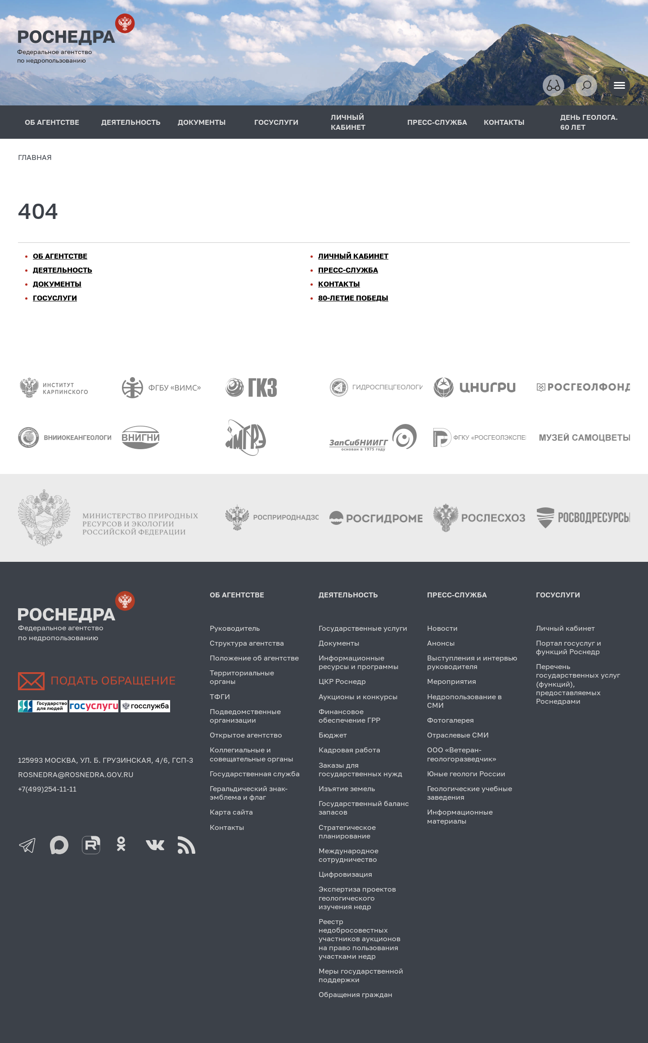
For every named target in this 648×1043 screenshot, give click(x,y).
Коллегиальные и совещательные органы (251, 754)
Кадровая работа (349, 749)
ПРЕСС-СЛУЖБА (437, 122)
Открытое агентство (246, 734)
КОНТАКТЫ (504, 122)
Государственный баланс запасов (364, 807)
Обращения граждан (355, 994)
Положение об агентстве (254, 657)
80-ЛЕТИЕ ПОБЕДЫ (353, 297)
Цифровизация (345, 874)
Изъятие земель (347, 788)
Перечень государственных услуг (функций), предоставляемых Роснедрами (578, 684)
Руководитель (235, 628)
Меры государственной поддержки (361, 975)
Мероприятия (451, 681)
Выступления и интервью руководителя (472, 662)
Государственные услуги (363, 628)
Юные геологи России (466, 773)
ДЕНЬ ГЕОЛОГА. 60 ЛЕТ (589, 122)
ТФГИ (220, 696)
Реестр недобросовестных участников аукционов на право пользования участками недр (359, 939)
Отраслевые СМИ (458, 734)
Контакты (227, 827)
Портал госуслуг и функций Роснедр (568, 647)
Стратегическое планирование (347, 831)
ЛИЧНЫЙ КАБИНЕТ (348, 122)
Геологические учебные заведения (469, 793)
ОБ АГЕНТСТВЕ (52, 122)
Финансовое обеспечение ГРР (349, 715)
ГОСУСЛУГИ (276, 122)
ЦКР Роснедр (342, 681)
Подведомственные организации (245, 715)
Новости (442, 628)
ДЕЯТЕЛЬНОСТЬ (131, 122)
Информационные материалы (460, 816)
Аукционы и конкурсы (358, 696)
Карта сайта (231, 811)
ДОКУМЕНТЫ (202, 122)
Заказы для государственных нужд (360, 769)
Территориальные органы (242, 677)
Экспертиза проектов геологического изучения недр (357, 897)
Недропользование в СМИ (464, 701)
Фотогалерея (450, 719)
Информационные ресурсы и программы (359, 662)
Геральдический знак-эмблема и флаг (249, 793)
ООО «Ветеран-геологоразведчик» (461, 754)
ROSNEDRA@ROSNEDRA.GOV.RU (76, 774)
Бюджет (333, 734)
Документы (339, 642)
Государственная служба (255, 773)
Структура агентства (247, 642)
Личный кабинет (565, 628)
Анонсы (441, 642)
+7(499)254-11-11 (47, 788)
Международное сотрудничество (348, 855)
